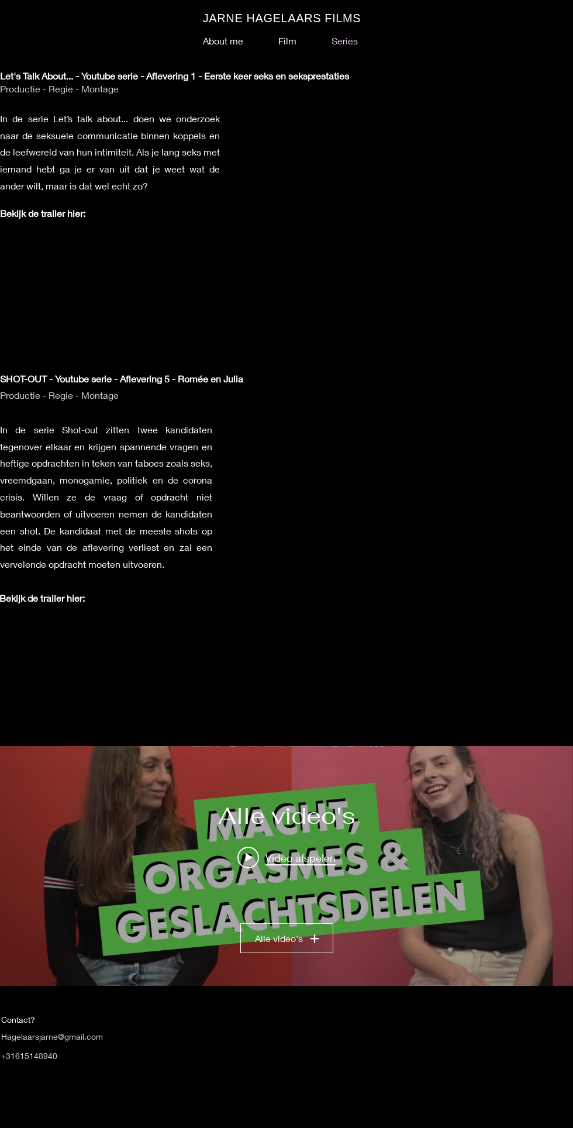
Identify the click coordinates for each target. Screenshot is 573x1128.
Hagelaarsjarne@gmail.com (52, 1036)
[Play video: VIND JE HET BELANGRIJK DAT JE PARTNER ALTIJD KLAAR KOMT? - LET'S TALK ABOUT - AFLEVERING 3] (286, 857)
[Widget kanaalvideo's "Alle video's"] (286, 866)
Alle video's (287, 938)
